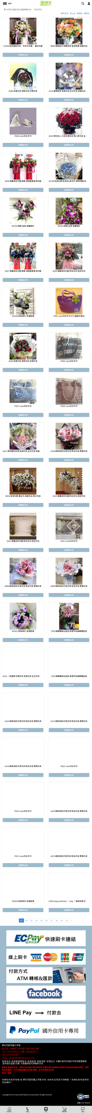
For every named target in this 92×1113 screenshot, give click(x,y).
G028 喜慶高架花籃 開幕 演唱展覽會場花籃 (23, 181)
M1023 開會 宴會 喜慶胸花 (69, 226)
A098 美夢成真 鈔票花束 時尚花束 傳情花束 (23, 586)
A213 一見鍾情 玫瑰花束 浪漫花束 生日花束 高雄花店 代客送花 (29, 676)
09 (62, 920)
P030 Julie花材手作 (22, 136)
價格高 (80, 13)
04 (36, 920)
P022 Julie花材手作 (69, 766)
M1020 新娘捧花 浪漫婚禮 (23, 316)
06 (46, 920)
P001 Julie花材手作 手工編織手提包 (69, 316)
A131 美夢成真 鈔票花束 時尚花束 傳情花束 (69, 721)
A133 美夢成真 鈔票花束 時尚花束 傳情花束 (23, 766)
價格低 (87, 13)
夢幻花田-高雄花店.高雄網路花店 (17, 9)
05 (41, 920)
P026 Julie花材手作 (69, 361)
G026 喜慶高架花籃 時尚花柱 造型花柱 (69, 271)
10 (67, 920)
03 (31, 920)
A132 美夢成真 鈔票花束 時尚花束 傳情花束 (23, 721)
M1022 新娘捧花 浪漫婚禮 (23, 901)
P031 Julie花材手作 (22, 856)
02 (26, 920)
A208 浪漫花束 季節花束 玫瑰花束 (23, 91)
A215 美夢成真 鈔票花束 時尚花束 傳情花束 (69, 856)
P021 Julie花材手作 (69, 541)
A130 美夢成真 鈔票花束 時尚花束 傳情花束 (69, 451)
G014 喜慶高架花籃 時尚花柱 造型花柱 (23, 541)
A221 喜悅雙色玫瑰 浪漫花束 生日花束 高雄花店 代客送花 (27, 451)
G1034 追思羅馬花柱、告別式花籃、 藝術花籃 (23, 46)
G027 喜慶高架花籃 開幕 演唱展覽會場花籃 (23, 271)
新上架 (73, 13)
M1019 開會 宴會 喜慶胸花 (23, 226)
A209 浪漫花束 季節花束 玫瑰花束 (23, 361)
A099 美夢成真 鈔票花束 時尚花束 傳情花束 (69, 586)
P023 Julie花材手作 (22, 811)
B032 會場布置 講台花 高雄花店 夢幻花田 (23, 496)
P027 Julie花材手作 (22, 406)
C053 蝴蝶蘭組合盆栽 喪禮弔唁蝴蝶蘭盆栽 (69, 631)
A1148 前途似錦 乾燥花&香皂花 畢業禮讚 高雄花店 (70, 181)
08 (57, 920)
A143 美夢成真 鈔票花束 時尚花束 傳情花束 (69, 811)
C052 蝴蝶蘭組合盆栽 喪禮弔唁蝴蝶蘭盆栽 (69, 676)
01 (21, 920)
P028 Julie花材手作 (69, 406)
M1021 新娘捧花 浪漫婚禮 (23, 631)
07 (52, 920)
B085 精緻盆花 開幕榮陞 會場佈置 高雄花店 (69, 46)
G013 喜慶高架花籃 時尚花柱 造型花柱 (69, 496)
